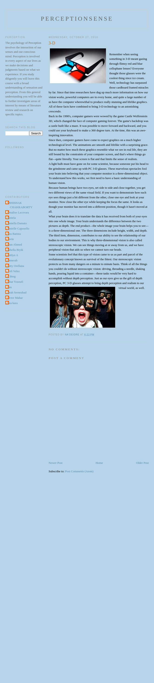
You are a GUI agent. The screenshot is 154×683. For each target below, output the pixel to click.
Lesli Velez (13, 271)
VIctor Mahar (14, 297)
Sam (9, 287)
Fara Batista (13, 233)
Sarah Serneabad (16, 292)
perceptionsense (77, 18)
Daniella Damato (16, 223)
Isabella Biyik (14, 250)
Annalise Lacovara (17, 212)
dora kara (12, 303)
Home (99, 463)
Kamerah (11, 260)
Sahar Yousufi (14, 281)
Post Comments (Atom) (79, 471)
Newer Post (56, 463)
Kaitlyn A (12, 255)
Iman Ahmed (14, 244)
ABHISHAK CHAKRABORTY (19, 205)
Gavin (10, 239)
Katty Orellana (15, 266)
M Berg (11, 276)
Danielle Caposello (17, 228)
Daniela (11, 217)
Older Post (142, 463)
